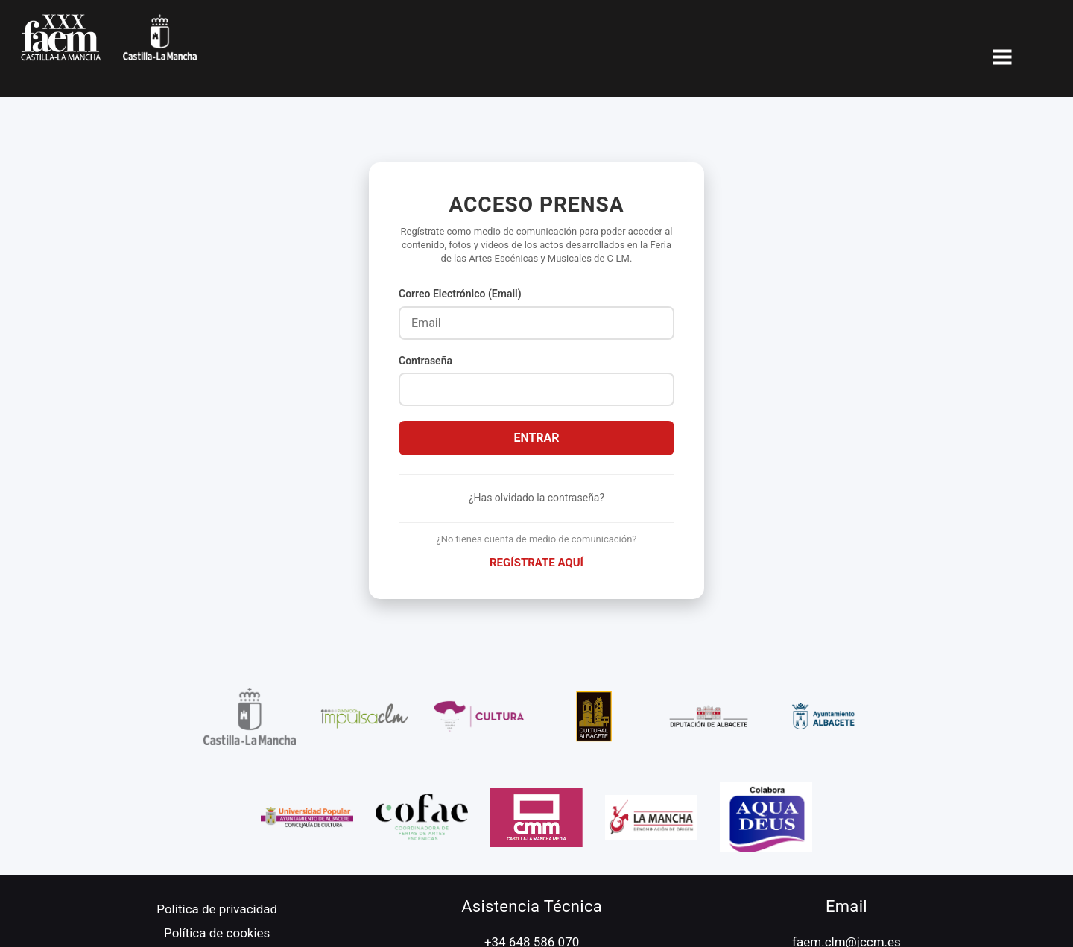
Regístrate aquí (536, 562)
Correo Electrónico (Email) (460, 294)
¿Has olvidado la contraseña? (536, 498)
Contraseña (425, 361)
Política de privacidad (216, 909)
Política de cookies (217, 932)
